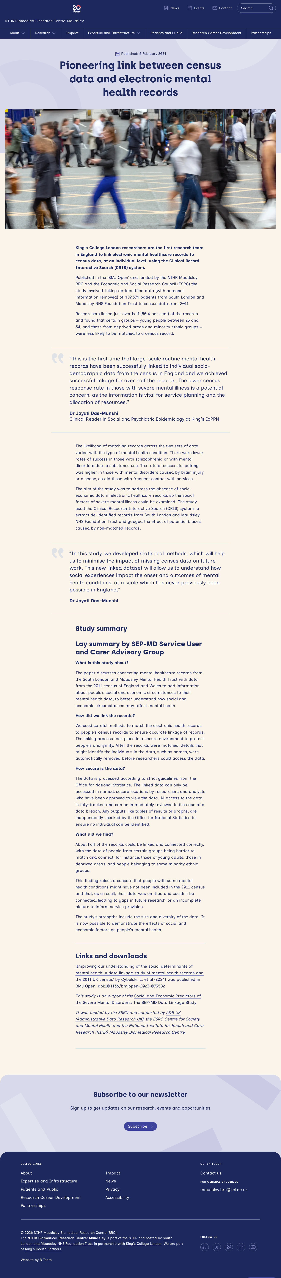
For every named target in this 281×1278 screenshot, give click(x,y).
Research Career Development (216, 33)
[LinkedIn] (204, 1247)
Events (195, 8)
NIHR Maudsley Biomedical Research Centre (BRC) (36, 9)
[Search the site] (256, 8)
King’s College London (144, 1244)
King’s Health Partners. (43, 1249)
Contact (222, 8)
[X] (217, 1247)
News (171, 8)
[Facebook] (241, 1247)
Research (46, 33)
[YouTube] (253, 1247)
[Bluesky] (229, 1247)
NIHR (133, 1238)
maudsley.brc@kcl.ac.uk (224, 1189)
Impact (72, 33)
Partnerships (261, 33)
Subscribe (141, 1126)
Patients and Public (166, 33)
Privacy (112, 1189)
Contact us (210, 1173)
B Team (46, 1260)
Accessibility (117, 1197)
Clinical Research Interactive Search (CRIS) (136, 508)
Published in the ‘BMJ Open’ (102, 277)
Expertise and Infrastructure (114, 33)
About (18, 33)
